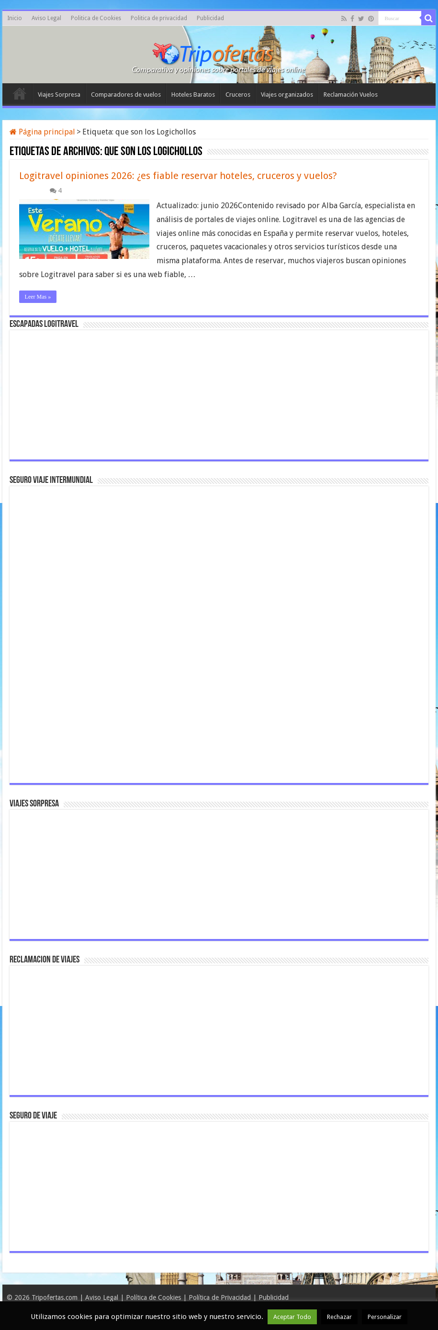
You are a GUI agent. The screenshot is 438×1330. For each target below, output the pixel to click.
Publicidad (210, 18)
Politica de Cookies (96, 18)
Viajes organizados (287, 94)
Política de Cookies (153, 1297)
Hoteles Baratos (193, 94)
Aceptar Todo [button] (292, 1316)
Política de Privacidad (220, 1297)
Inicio (14, 18)
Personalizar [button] (385, 1316)
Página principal (42, 131)
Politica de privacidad (159, 18)
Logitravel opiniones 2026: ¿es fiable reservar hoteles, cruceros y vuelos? (178, 175)
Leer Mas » (38, 296)
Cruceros (237, 94)
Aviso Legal (46, 18)
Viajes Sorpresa (59, 94)
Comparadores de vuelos (126, 94)
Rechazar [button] (339, 1316)
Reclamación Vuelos (351, 94)
